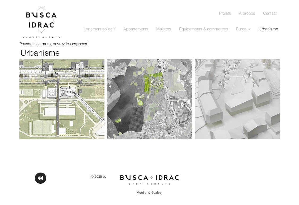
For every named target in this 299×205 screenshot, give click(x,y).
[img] (237, 99)
